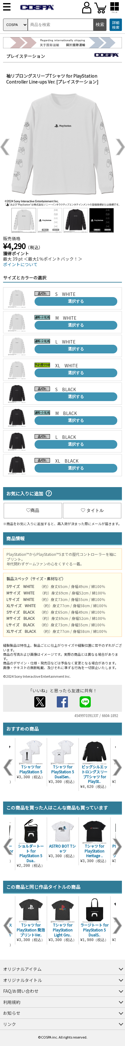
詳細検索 (115, 25)
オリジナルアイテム (22, 969)
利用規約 (11, 1002)
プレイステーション (25, 56)
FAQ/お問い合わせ (21, 991)
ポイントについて (20, 264)
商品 (32, 510)
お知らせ (11, 1013)
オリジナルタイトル (22, 980)
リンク (9, 1024)
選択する (76, 301)
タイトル (92, 510)
